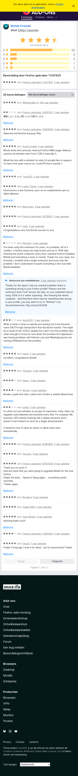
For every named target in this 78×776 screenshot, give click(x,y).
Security (27, 454)
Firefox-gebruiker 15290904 (38, 533)
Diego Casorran (28, 30)
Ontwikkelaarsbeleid (16, 630)
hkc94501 (28, 320)
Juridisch (33, 742)
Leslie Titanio (30, 186)
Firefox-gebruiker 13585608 (38, 129)
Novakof (27, 497)
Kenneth (27, 243)
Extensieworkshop (15, 618)
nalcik (26, 353)
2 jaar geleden (61, 112)
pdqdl (26, 407)
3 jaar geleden (61, 129)
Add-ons (9, 600)
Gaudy (26, 543)
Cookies (20, 742)
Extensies (26, 17)
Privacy (7, 742)
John (25, 226)
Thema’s (40, 17)
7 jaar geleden (38, 543)
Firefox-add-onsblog (17, 612)
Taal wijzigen (10, 764)
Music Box (28, 206)
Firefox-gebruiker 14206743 (38, 112)
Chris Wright (29, 516)
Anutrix (26, 390)
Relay (6, 709)
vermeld (22, 748)
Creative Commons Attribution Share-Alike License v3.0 (32, 751)
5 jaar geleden (61, 82)
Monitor (8, 715)
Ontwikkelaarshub (15, 624)
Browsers (9, 697)
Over (6, 606)
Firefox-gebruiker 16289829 (38, 444)
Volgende (57, 561)
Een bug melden (13, 647)
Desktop (8, 669)
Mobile (7, 675)
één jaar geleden (49, 102)
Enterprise (9, 681)
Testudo (27, 370)
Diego (26, 380)
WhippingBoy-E (31, 102)
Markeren (8, 122)
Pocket (8, 721)
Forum (7, 641)
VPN (6, 703)
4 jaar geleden (41, 176)
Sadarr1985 (29, 507)
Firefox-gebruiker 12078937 (37, 216)
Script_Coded (30, 146)
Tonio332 (27, 176)
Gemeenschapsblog (16, 635)
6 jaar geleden (40, 454)
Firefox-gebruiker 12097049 (38, 463)
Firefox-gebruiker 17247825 (38, 82)
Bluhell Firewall (20, 26)
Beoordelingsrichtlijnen (18, 653)
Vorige (21, 561)
